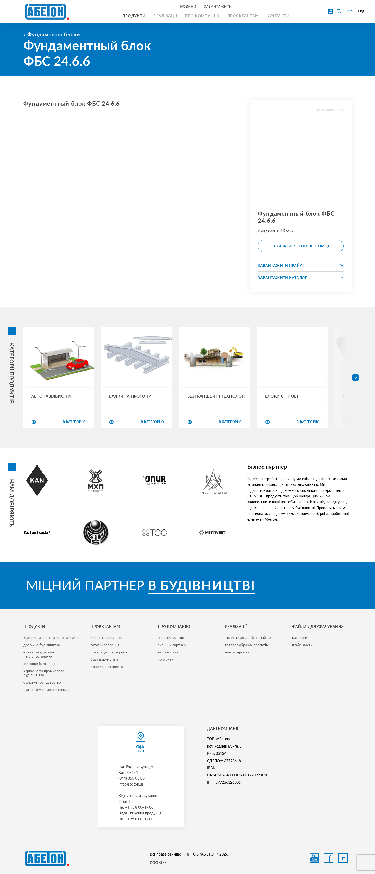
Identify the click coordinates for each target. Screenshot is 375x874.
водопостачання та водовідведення (52, 637)
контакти (165, 659)
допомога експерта (107, 667)
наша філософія (171, 637)
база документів (104, 659)
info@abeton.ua (131, 784)
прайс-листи (302, 645)
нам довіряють (237, 652)
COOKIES (158, 862)
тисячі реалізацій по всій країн (250, 637)
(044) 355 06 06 (131, 778)
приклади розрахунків (109, 652)
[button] (355, 377)
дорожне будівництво (41, 645)
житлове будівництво (41, 663)
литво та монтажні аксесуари (47, 689)
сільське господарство (42, 682)
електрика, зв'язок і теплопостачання (40, 654)
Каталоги (299, 637)
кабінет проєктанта (107, 637)
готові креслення (105, 645)
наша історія (168, 652)
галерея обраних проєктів (246, 645)
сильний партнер (172, 645)
